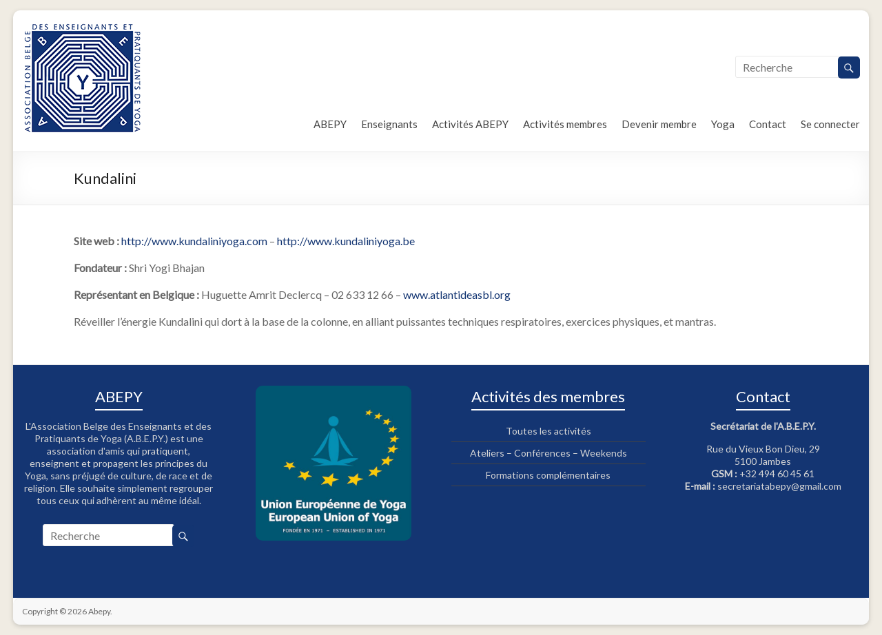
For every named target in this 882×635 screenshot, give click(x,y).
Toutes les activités (548, 431)
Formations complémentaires (548, 475)
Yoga (723, 124)
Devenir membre (659, 124)
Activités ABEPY (470, 124)
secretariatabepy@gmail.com (779, 486)
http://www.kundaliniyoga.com (194, 240)
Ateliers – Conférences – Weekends (548, 453)
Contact (767, 124)
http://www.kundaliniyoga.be (346, 240)
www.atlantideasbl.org (457, 294)
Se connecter (830, 124)
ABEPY (330, 124)
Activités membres (565, 124)
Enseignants (389, 124)
